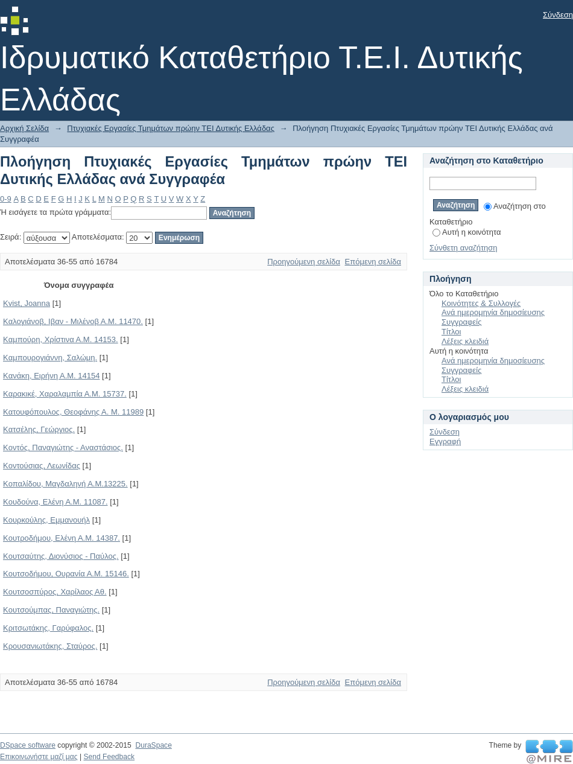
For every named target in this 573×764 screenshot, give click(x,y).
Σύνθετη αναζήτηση (463, 247)
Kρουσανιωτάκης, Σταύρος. (50, 646)
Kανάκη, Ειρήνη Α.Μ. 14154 (51, 375)
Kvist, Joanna (26, 303)
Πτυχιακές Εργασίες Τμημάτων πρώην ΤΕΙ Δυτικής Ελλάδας (170, 128)
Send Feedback (109, 757)
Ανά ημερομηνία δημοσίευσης (493, 312)
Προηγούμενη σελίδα (303, 261)
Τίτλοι (451, 331)
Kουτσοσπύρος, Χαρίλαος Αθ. (55, 591)
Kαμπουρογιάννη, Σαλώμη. (50, 357)
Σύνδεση (558, 14)
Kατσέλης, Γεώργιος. (39, 429)
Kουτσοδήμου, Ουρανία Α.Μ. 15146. (66, 573)
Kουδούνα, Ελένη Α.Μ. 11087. (55, 501)
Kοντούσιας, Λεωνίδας (41, 465)
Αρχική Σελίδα (24, 128)
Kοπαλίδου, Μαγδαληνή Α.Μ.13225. (65, 483)
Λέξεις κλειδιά (465, 341)
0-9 (5, 198)
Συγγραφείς (461, 321)
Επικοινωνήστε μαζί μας (39, 757)
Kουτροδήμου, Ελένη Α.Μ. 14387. (61, 538)
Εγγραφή (445, 441)
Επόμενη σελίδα (373, 261)
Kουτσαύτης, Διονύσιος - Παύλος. (61, 556)
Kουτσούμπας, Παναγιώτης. (51, 609)
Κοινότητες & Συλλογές (481, 303)
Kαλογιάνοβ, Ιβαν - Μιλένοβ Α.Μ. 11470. (73, 321)
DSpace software (27, 745)
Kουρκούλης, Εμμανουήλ (46, 519)
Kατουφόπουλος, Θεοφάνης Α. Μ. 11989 (73, 411)
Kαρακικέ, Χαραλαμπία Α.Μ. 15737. (65, 393)
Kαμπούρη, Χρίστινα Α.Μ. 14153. (60, 339)
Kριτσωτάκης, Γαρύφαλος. (48, 627)
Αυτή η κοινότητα (466, 232)
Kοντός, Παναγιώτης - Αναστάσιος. (63, 447)
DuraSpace (153, 745)
